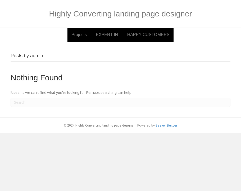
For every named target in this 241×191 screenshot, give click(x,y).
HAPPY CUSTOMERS (148, 34)
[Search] (120, 102)
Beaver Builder (167, 125)
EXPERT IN (107, 34)
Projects (79, 34)
